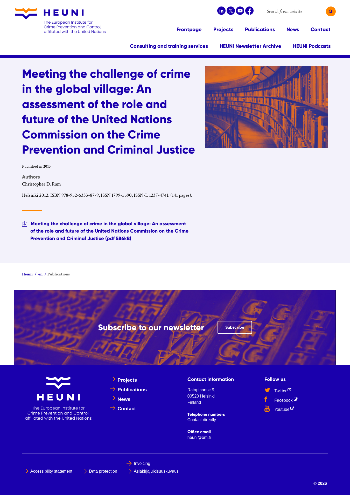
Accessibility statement (51, 471)
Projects (127, 380)
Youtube (280, 408)
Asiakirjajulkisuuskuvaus (156, 471)
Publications (132, 389)
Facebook (281, 399)
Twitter (278, 390)
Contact (126, 408)
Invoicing (142, 463)
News (123, 399)
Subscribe (238, 327)
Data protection (103, 471)
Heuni (27, 274)
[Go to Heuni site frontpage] (60, 20)
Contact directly (201, 420)
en (40, 274)
